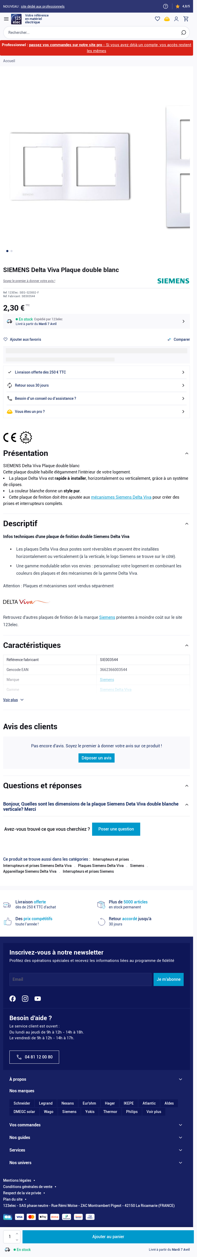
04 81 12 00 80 (34, 1061)
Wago (48, 1116)
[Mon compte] (173, 19)
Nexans (67, 1107)
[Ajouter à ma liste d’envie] (22, 343)
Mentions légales (17, 1184)
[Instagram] (25, 1003)
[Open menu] (9, 19)
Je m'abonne (169, 983)
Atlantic (149, 1107)
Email (18, 983)
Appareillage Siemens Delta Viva (30, 875)
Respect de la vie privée (22, 1197)
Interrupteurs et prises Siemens (88, 875)
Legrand (46, 1107)
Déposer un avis (96, 762)
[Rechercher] (180, 37)
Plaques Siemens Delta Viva (101, 870)
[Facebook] (12, 1003)
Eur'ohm (89, 1107)
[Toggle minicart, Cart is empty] (182, 19)
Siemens (107, 621)
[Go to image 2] (11, 255)
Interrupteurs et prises (111, 863)
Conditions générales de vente (27, 1190)
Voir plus (154, 1116)
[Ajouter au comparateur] (178, 343)
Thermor (110, 1116)
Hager (110, 1107)
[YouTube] (38, 1003)
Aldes (169, 1107)
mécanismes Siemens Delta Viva (121, 501)
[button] (29, 285)
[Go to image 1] (7, 255)
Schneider (22, 1107)
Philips (132, 1116)
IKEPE (129, 1107)
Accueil (9, 65)
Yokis (89, 1116)
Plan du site (12, 1203)
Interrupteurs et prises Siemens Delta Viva (37, 870)
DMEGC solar (24, 1116)
